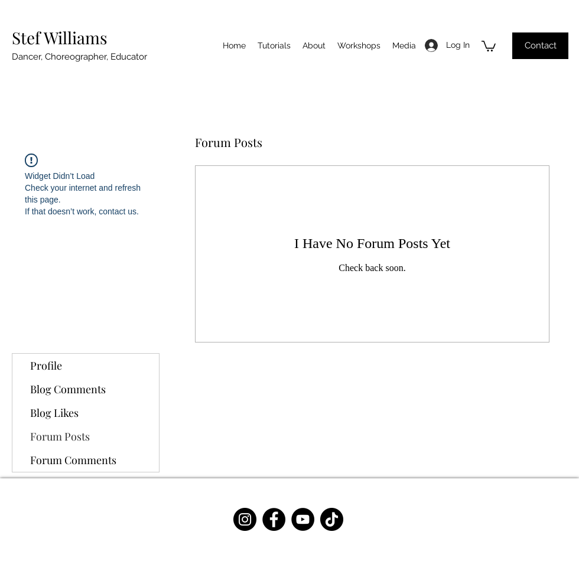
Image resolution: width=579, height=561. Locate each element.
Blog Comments (68, 389)
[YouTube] (302, 519)
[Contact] (540, 45)
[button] (489, 45)
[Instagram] (244, 519)
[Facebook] (273, 519)
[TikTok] (331, 519)
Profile (46, 365)
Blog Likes (54, 413)
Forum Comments (73, 460)
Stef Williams (60, 37)
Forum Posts (60, 436)
